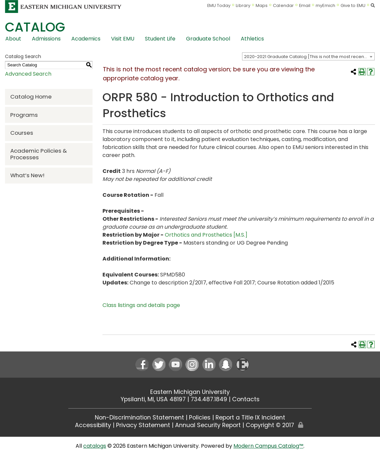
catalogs (94, 446)
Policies (200, 417)
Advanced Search (28, 74)
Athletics (252, 38)
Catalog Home (31, 97)
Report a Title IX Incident (250, 417)
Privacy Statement (143, 425)
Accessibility (93, 425)
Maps (262, 5)
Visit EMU (122, 38)
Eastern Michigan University (190, 392)
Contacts (246, 399)
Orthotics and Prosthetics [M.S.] (206, 235)
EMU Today (219, 5)
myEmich (325, 5)
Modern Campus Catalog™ (268, 446)
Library (243, 5)
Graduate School (208, 38)
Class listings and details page (141, 305)
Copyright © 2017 (270, 425)
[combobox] (308, 56)
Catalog (35, 27)
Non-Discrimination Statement (139, 417)
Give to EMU (353, 5)
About (13, 38)
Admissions (46, 38)
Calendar (283, 5)
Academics (85, 38)
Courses (21, 133)
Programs (24, 115)
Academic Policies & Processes (38, 154)
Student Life (160, 38)
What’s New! (27, 175)
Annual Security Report (208, 425)
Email (305, 5)
